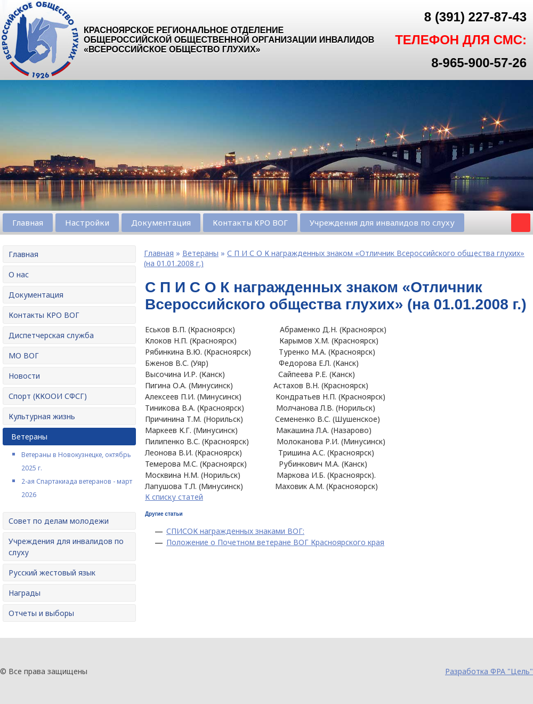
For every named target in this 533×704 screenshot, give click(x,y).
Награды (25, 593)
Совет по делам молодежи (59, 521)
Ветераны (29, 436)
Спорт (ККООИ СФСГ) (48, 396)
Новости (24, 376)
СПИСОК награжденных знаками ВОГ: (235, 531)
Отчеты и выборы (41, 613)
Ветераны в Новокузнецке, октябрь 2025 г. (76, 461)
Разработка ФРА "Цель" (489, 671)
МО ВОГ (24, 355)
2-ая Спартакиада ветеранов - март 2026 (76, 488)
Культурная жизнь (42, 416)
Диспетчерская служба (51, 335)
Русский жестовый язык (52, 572)
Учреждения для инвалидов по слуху (382, 222)
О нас (19, 274)
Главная (27, 222)
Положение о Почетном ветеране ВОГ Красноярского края (275, 542)
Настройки (87, 222)
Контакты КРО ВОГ (250, 222)
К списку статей (174, 497)
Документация (161, 222)
